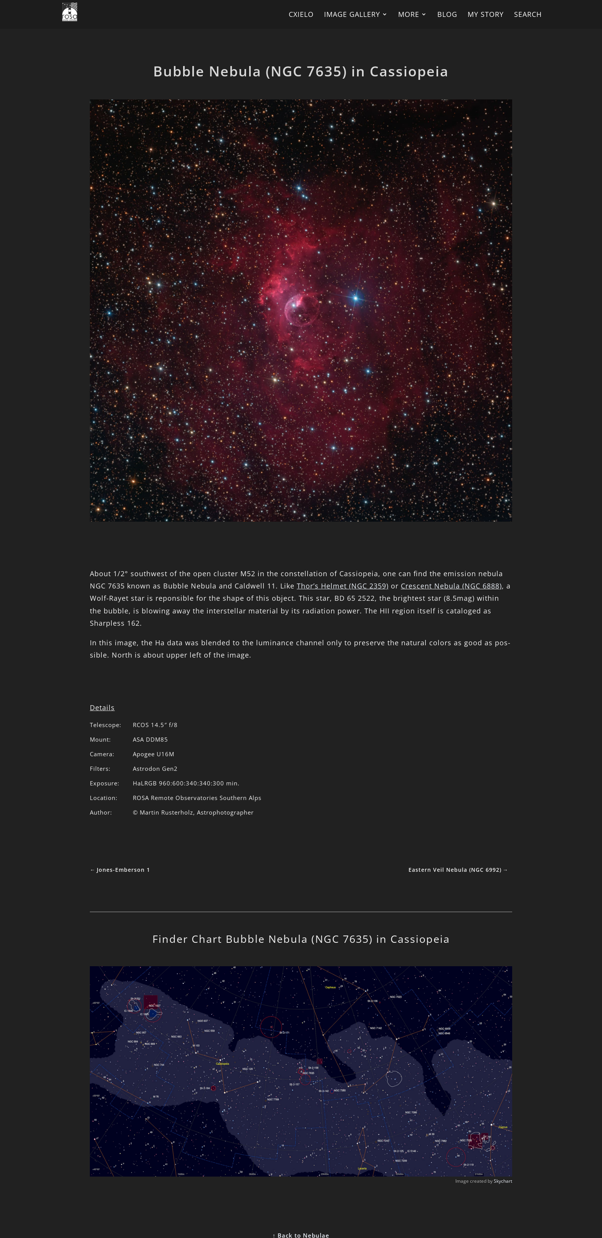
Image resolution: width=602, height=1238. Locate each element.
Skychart (503, 1181)
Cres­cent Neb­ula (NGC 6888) (451, 585)
